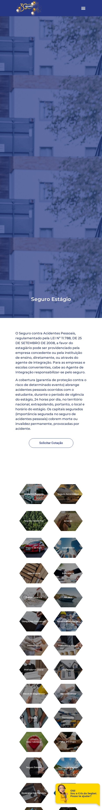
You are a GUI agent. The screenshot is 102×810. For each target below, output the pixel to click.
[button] (83, 8)
